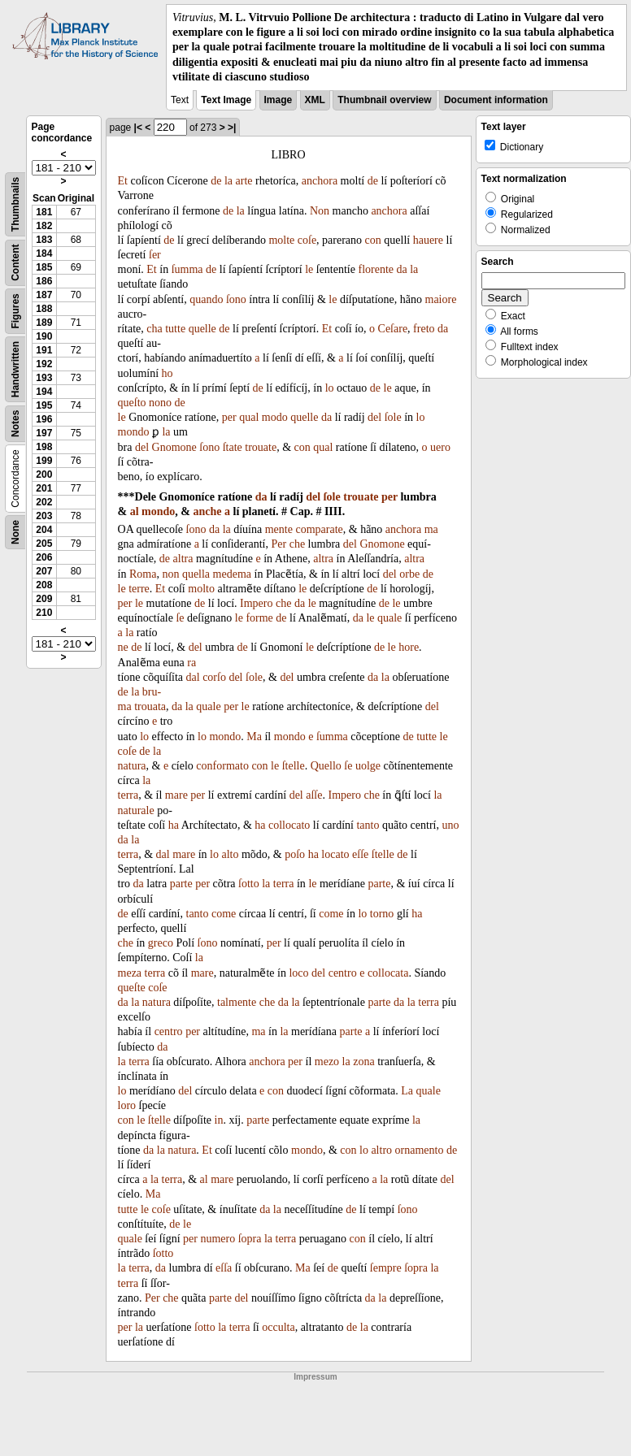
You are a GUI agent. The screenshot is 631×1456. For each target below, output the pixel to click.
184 (44, 253)
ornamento (419, 1150)
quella (196, 574)
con (373, 240)
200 (44, 474)
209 (44, 598)
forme (259, 618)
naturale (136, 810)
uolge (368, 766)
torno (382, 914)
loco (298, 973)
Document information (496, 100)
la (228, 181)
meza (130, 973)
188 (44, 308)
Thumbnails (15, 204)
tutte (175, 329)
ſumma (187, 269)
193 (44, 378)
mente (279, 529)
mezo (327, 1061)
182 (44, 226)
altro (381, 1150)
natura (132, 766)
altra (183, 558)
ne (123, 647)
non (170, 574)
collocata (388, 973)
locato (335, 854)
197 (44, 433)
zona (363, 1061)
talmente (236, 1002)
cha (154, 329)
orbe (409, 574)
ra (191, 662)
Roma (142, 574)
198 (44, 447)
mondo (134, 432)
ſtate (232, 447)
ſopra (250, 1239)
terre (139, 589)
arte (244, 181)
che (297, 544)
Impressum (315, 1376)
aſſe (314, 795)
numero (217, 1239)
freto (423, 329)
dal (193, 677)
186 (44, 281)
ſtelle (293, 766)
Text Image (226, 100)
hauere (428, 240)
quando (206, 299)
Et (123, 181)
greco (160, 943)
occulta (278, 1327)
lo (329, 388)
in (219, 1120)
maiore (441, 299)
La (407, 1091)
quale (389, 618)
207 (44, 571)
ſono (236, 299)
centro (343, 973)
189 (44, 322)
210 (44, 612)
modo (275, 417)
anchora (319, 181)
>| (232, 127)
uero (440, 447)
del (374, 417)
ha (173, 825)
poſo (295, 854)
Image (278, 100)
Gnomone (174, 447)
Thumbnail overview (384, 100)
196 (44, 419)
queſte (132, 988)
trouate (260, 447)
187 (44, 295)
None (15, 532)
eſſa (223, 1268)
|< (138, 127)
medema (232, 574)
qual (249, 417)
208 (44, 585)
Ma (254, 736)
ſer (155, 255)
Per (279, 544)
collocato (289, 825)
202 (44, 502)
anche (208, 511)
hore (408, 647)
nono (160, 402)
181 (44, 212)
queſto (132, 402)
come (223, 914)
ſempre (386, 1268)
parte (181, 884)
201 (44, 488)
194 (44, 391)
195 (44, 405)
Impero (256, 603)
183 (44, 239)
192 (44, 364)
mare (176, 795)
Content (15, 262)
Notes (15, 423)
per (229, 417)
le (309, 269)
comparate (318, 529)
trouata (150, 706)
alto (229, 854)
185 (44, 267)
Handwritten (15, 369)
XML (315, 100)
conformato (222, 766)
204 (44, 529)
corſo (214, 677)
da (402, 269)
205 (44, 543)
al (134, 511)
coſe (307, 240)
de (216, 181)
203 (44, 516)
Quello (326, 766)
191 (44, 350)
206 (44, 557)
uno (450, 825)
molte (281, 240)
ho (167, 373)
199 (44, 460)
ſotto (248, 884)
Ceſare (393, 329)
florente (376, 269)
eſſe (360, 854)
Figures (15, 310)
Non (319, 211)
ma (431, 529)
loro (127, 1105)
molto (201, 589)
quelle (202, 329)
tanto (367, 825)
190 (44, 336)
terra (128, 795)
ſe (180, 618)
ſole (393, 417)
